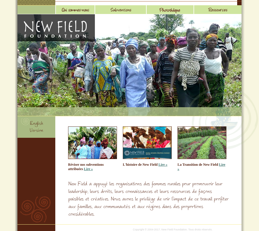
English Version (36, 127)
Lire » (88, 169)
